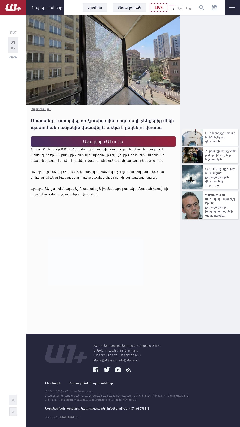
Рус (180, 8)
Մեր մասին (53, 383)
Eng (188, 8)
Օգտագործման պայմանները (91, 383)
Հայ (171, 8)
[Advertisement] (210, 71)
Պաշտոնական (41, 109)
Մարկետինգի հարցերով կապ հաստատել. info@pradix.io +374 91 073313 (97, 408)
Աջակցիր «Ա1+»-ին (103, 141)
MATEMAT (67, 417)
